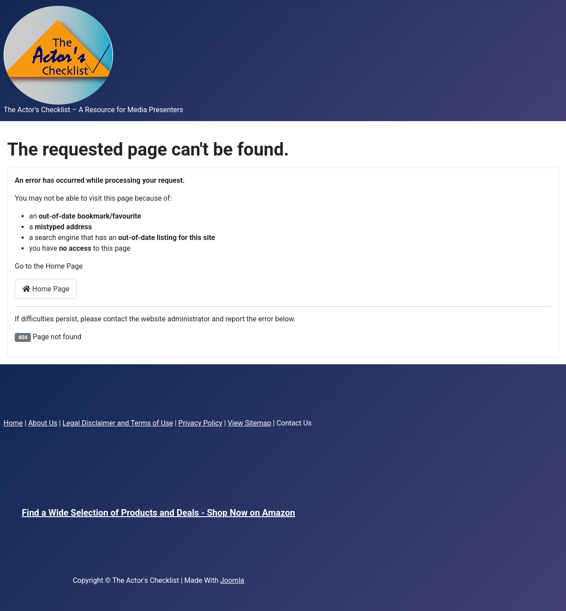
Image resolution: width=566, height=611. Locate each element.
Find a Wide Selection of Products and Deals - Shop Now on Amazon (158, 512)
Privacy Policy (200, 423)
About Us (42, 423)
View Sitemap (249, 423)
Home (13, 423)
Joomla (232, 580)
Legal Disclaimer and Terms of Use (118, 423)
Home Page (45, 289)
